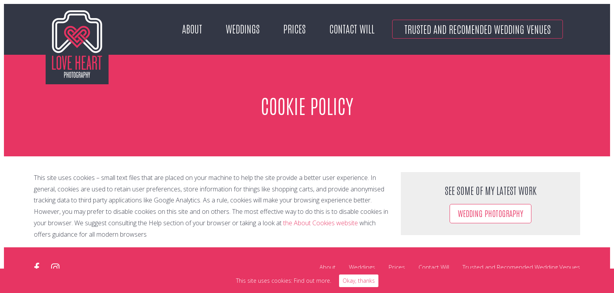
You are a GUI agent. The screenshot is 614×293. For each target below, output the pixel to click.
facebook (36, 268)
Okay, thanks (359, 280)
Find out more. (312, 280)
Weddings (243, 28)
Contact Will (351, 28)
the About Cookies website (320, 223)
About (192, 28)
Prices (294, 28)
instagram (55, 268)
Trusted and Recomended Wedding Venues (477, 28)
